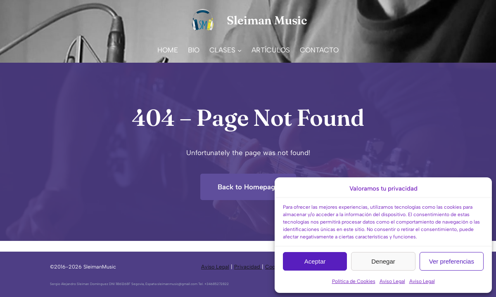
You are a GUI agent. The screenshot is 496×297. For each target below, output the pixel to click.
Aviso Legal (392, 281)
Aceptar (315, 261)
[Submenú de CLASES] (239, 50)
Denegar (383, 261)
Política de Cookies (353, 281)
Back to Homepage (248, 187)
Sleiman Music (267, 20)
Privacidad (248, 267)
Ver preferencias (451, 261)
